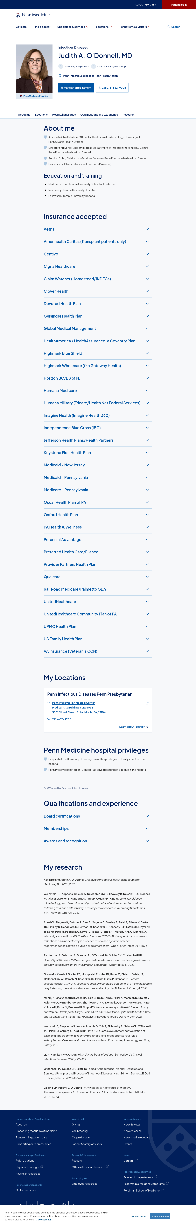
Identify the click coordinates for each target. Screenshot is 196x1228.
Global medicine (26, 1190)
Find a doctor (42, 26)
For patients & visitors (135, 26)
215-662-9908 (61, 719)
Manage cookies (138, 1216)
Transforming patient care (31, 1137)
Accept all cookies (160, 1216)
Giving (76, 1124)
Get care (21, 26)
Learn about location (134, 726)
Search (173, 26)
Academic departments (140, 1177)
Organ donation (81, 1137)
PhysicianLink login (29, 1167)
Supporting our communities (33, 1144)
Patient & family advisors (87, 1144)
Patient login (179, 4)
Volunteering (80, 1130)
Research (128, 114)
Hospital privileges (64, 114)
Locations (104, 26)
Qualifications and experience (99, 114)
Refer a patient (25, 1160)
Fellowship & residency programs (146, 1183)
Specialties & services (73, 26)
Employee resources (84, 1183)
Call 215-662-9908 (112, 87)
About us (21, 1124)
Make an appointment (76, 87)
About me (24, 114)
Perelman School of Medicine (144, 1190)
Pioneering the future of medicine (36, 1130)
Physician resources (28, 1173)
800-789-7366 (145, 4)
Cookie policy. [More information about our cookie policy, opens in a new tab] (44, 1219)
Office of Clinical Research (90, 1167)
